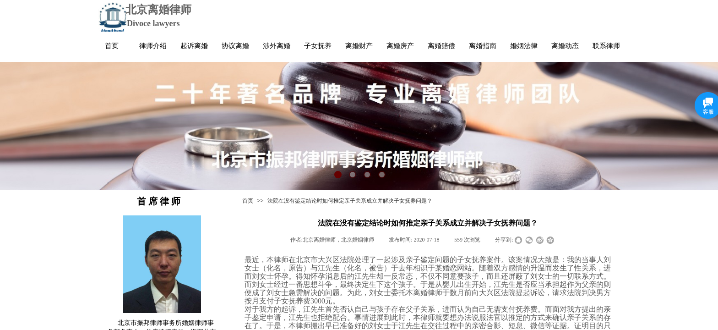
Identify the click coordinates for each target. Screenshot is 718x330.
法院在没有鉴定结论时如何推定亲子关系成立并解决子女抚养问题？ (349, 201)
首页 (247, 201)
